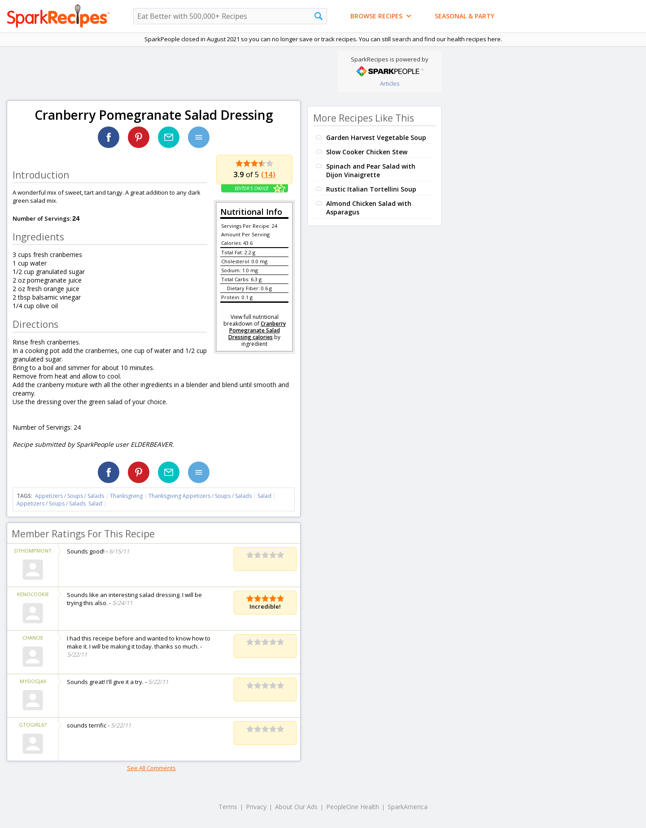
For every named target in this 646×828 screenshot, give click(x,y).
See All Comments (151, 768)
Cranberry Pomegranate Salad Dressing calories (257, 330)
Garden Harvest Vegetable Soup (376, 137)
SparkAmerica (408, 806)
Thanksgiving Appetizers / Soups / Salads (200, 496)
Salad (264, 496)
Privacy (256, 806)
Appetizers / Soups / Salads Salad (59, 503)
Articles (390, 83)
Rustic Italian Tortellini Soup (371, 189)
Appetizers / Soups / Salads (70, 496)
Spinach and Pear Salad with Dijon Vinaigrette (370, 170)
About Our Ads (296, 806)
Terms (227, 806)
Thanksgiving (126, 496)
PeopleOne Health (352, 806)
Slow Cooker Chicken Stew (366, 152)
